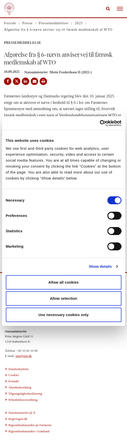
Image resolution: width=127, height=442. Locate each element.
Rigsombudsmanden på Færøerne (29, 425)
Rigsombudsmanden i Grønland (28, 431)
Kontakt (13, 381)
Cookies (13, 375)
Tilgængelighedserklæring (25, 393)
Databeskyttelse (18, 369)
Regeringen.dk (17, 419)
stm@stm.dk (23, 356)
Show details (100, 266)
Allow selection (63, 298)
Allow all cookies (63, 282)
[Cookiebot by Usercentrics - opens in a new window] (99, 123)
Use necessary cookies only (63, 315)
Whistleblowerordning (22, 400)
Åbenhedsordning (19, 387)
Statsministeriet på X (21, 412)
